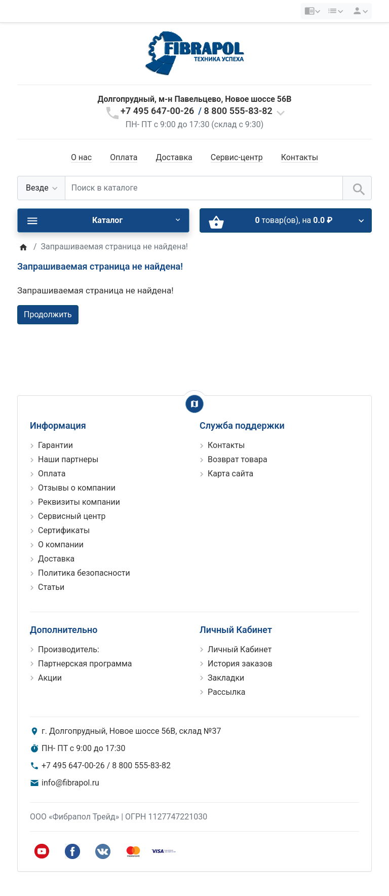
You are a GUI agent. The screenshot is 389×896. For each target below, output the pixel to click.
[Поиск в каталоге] (204, 188)
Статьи (51, 587)
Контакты (299, 157)
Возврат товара (237, 459)
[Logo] (194, 53)
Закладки (226, 678)
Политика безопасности (84, 573)
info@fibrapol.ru (70, 783)
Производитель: (68, 649)
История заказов (240, 663)
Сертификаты (64, 530)
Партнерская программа (85, 663)
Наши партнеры (68, 459)
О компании (61, 544)
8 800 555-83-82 (238, 110)
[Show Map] (194, 404)
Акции (50, 678)
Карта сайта (230, 473)
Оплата (123, 157)
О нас (81, 157)
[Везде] (41, 188)
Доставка (173, 157)
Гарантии (55, 445)
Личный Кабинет (239, 649)
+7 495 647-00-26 (157, 110)
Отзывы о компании (76, 488)
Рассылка (226, 692)
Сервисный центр (71, 516)
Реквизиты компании (79, 502)
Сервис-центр (237, 157)
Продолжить (48, 314)
